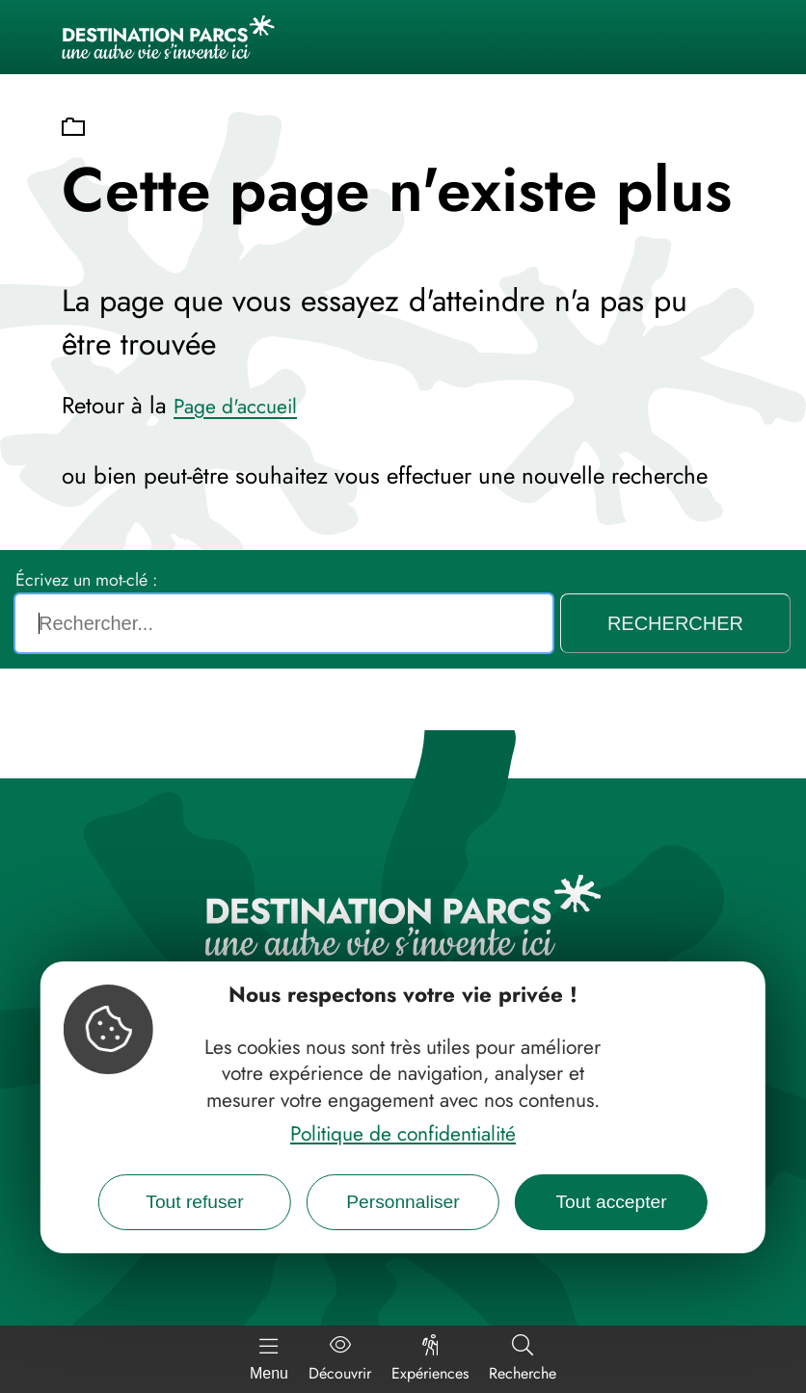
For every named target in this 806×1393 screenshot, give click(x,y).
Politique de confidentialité (403, 1133)
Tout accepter (610, 1202)
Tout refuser (194, 1202)
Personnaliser (402, 1202)
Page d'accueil (235, 406)
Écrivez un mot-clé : (86, 579)
